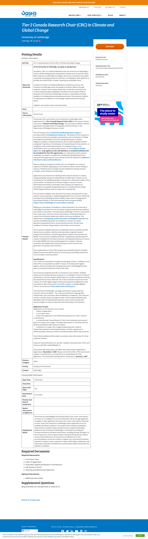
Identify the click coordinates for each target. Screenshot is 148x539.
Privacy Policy (68, 527)
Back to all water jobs (31, 500)
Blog (110, 15)
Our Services (93, 15)
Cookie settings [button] (128, 535)
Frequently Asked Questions (86, 527)
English (26, 531)
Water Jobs (74, 15)
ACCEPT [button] (140, 535)
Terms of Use (56, 527)
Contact (122, 7)
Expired (110, 46)
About (122, 15)
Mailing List (84, 7)
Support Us (110, 7)
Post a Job (97, 7)
